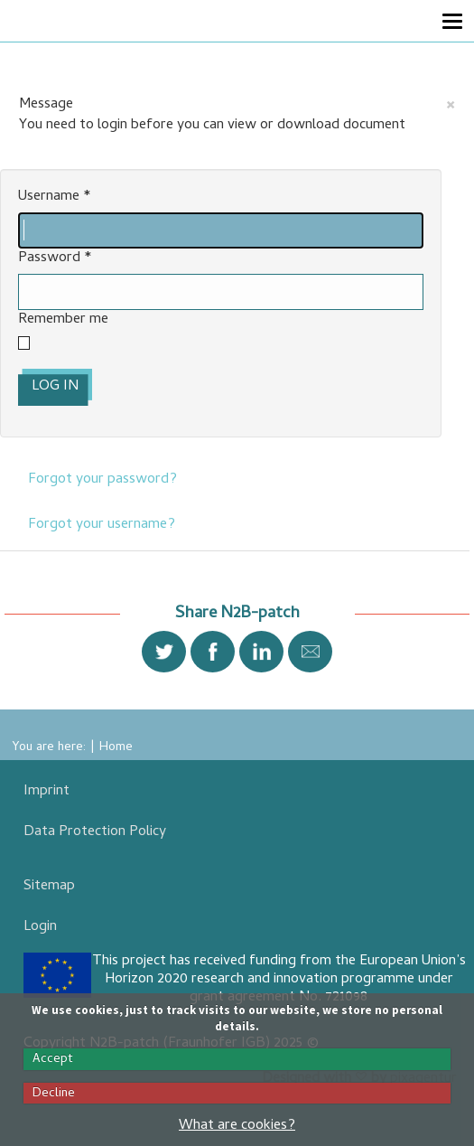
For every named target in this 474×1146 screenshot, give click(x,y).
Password (55, 259)
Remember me (63, 320)
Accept (53, 1059)
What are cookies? (237, 1126)
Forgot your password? (102, 480)
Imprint (46, 791)
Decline (54, 1094)
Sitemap (49, 886)
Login (40, 927)
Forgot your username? (101, 525)
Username (54, 197)
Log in (55, 387)
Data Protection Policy (94, 832)
